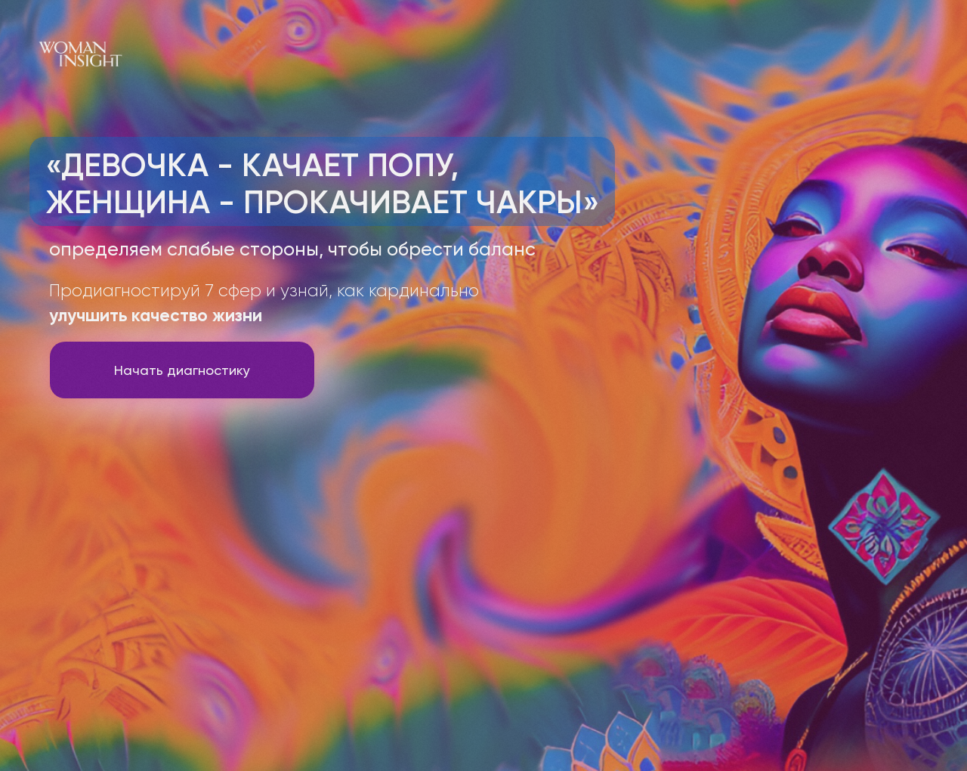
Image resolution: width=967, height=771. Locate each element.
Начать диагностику (182, 370)
